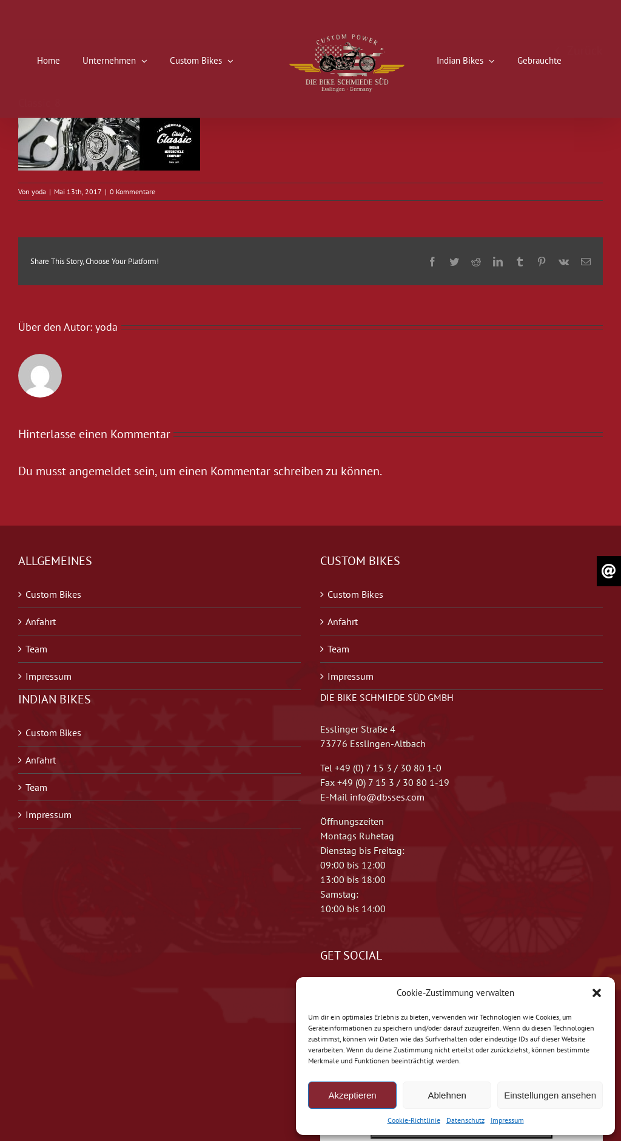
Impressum (507, 1120)
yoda (39, 191)
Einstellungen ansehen (550, 1095)
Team (36, 649)
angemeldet (100, 471)
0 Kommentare (132, 191)
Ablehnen (447, 1095)
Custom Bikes (53, 594)
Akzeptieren (352, 1095)
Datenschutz (465, 1120)
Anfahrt (40, 621)
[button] (597, 993)
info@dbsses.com (387, 797)
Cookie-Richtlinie (414, 1120)
